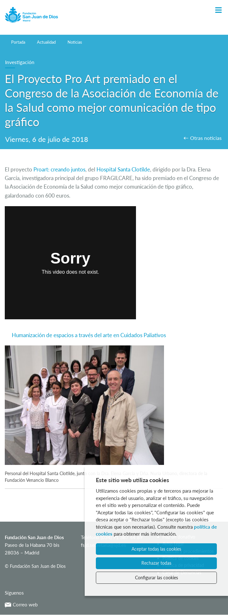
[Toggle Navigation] (218, 10)
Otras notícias (206, 138)
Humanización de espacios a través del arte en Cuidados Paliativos (89, 335)
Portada (18, 42)
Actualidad (46, 42)
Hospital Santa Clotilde (123, 169)
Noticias (75, 42)
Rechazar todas (156, 563)
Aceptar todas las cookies (156, 549)
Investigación (19, 62)
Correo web (21, 604)
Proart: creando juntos (58, 169)
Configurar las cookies (156, 577)
